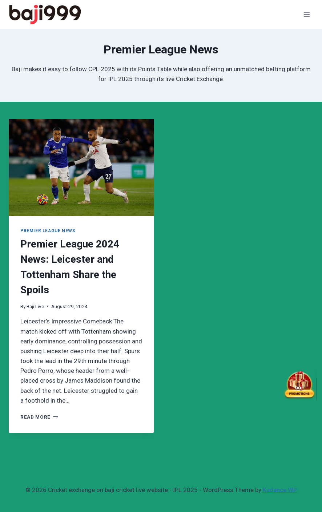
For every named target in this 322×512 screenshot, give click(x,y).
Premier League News (47, 230)
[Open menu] (306, 14)
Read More (39, 417)
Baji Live (35, 306)
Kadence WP (280, 489)
